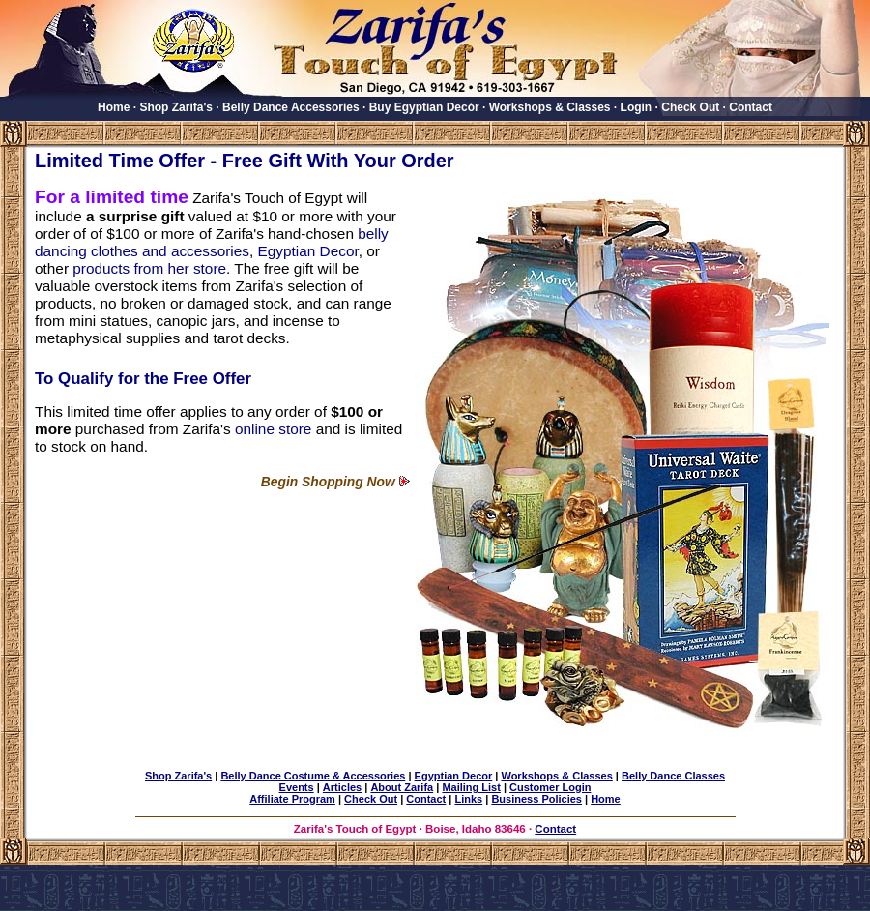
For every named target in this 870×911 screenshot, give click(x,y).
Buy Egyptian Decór (424, 107)
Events (296, 787)
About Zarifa (401, 787)
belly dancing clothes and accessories (212, 242)
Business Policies (536, 799)
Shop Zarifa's (176, 107)
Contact (750, 107)
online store (273, 429)
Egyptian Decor (308, 251)
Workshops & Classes (550, 107)
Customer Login (550, 787)
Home (114, 107)
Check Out (690, 107)
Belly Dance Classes (673, 775)
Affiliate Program (292, 799)
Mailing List (471, 787)
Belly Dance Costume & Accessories (312, 775)
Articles (342, 787)
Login (636, 107)
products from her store (149, 268)
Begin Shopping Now (328, 481)
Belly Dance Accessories (291, 107)
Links (468, 799)
